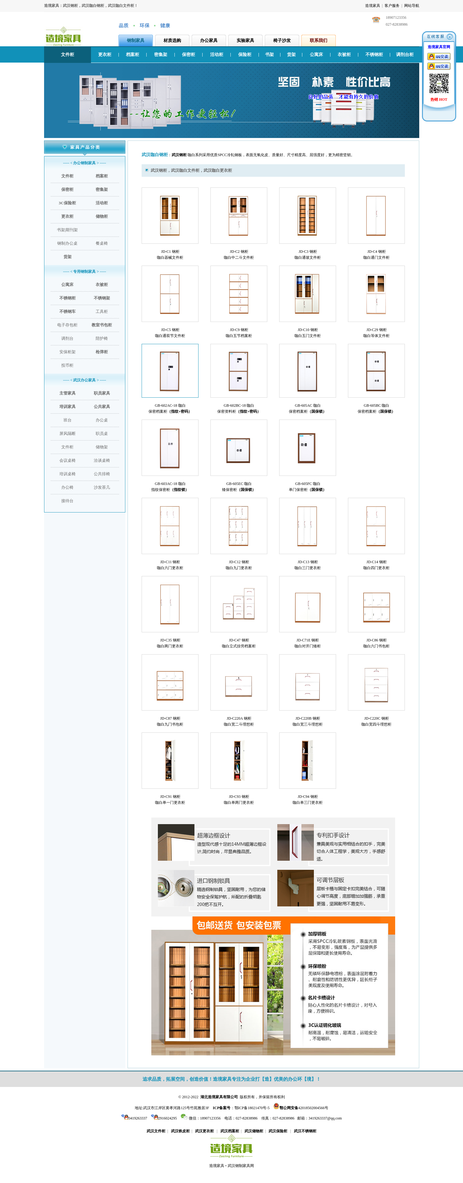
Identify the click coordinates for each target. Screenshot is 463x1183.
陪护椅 (102, 338)
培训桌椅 (67, 474)
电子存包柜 (67, 325)
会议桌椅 (67, 460)
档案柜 (132, 54)
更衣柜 (104, 54)
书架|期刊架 (67, 229)
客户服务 (392, 5)
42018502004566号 (303, 1108)
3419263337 (134, 1118)
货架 (291, 54)
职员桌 (102, 433)
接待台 (67, 500)
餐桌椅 (102, 243)
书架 (269, 54)
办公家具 (209, 40)
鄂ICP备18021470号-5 (252, 1108)
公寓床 (316, 54)
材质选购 (172, 40)
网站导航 (411, 5)
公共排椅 (102, 474)
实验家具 (245, 40)
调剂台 (67, 338)
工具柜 (102, 311)
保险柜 (244, 54)
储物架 (102, 447)
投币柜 (67, 365)
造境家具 (372, 5)
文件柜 (67, 54)
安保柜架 (67, 351)
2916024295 (164, 1118)
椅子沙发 (282, 40)
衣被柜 (344, 54)
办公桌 (102, 420)
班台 (67, 420)
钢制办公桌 (67, 243)
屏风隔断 (67, 433)
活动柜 (216, 54)
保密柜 (188, 54)
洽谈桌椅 (102, 460)
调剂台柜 (405, 54)
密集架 (160, 54)
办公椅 (67, 487)
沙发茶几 (102, 487)
